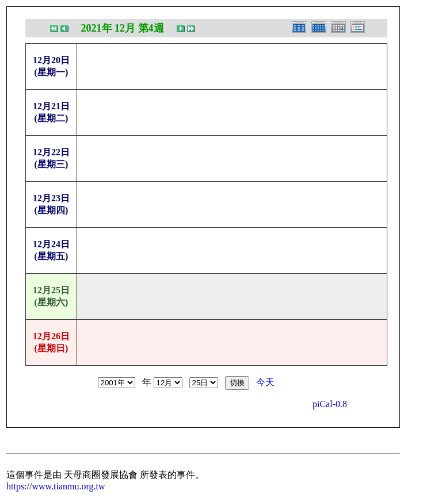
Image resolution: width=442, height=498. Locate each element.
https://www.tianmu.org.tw (55, 486)
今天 (265, 382)
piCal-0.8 (330, 404)
